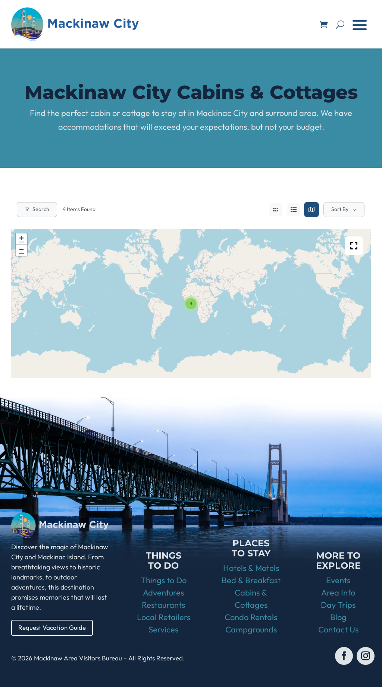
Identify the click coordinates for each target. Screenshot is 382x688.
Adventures (163, 593)
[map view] (311, 209)
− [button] (21, 250)
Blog (338, 618)
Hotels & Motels (251, 568)
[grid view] (275, 209)
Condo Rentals (251, 618)
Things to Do (164, 581)
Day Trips (338, 605)
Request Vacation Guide (54, 627)
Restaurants (163, 605)
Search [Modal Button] (37, 209)
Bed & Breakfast (251, 581)
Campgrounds (251, 630)
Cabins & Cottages (251, 599)
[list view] (293, 209)
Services (163, 630)
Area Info (338, 593)
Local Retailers (163, 618)
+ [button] (21, 239)
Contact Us (338, 630)
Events (338, 581)
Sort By (339, 209)
